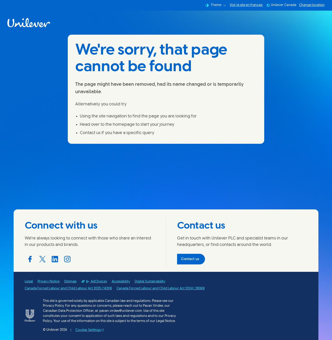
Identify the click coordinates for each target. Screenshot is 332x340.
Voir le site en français (246, 5)
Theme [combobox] (215, 5)
